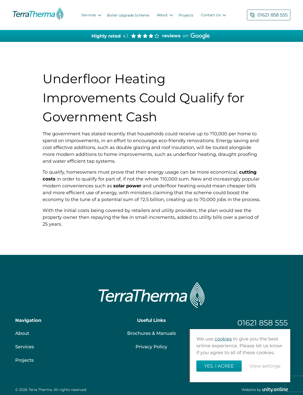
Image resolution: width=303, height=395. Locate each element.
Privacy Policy (151, 347)
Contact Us (211, 15)
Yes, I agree (219, 366)
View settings (265, 366)
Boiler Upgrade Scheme (128, 15)
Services (88, 15)
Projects (186, 15)
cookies (223, 339)
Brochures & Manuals (151, 333)
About (162, 15)
